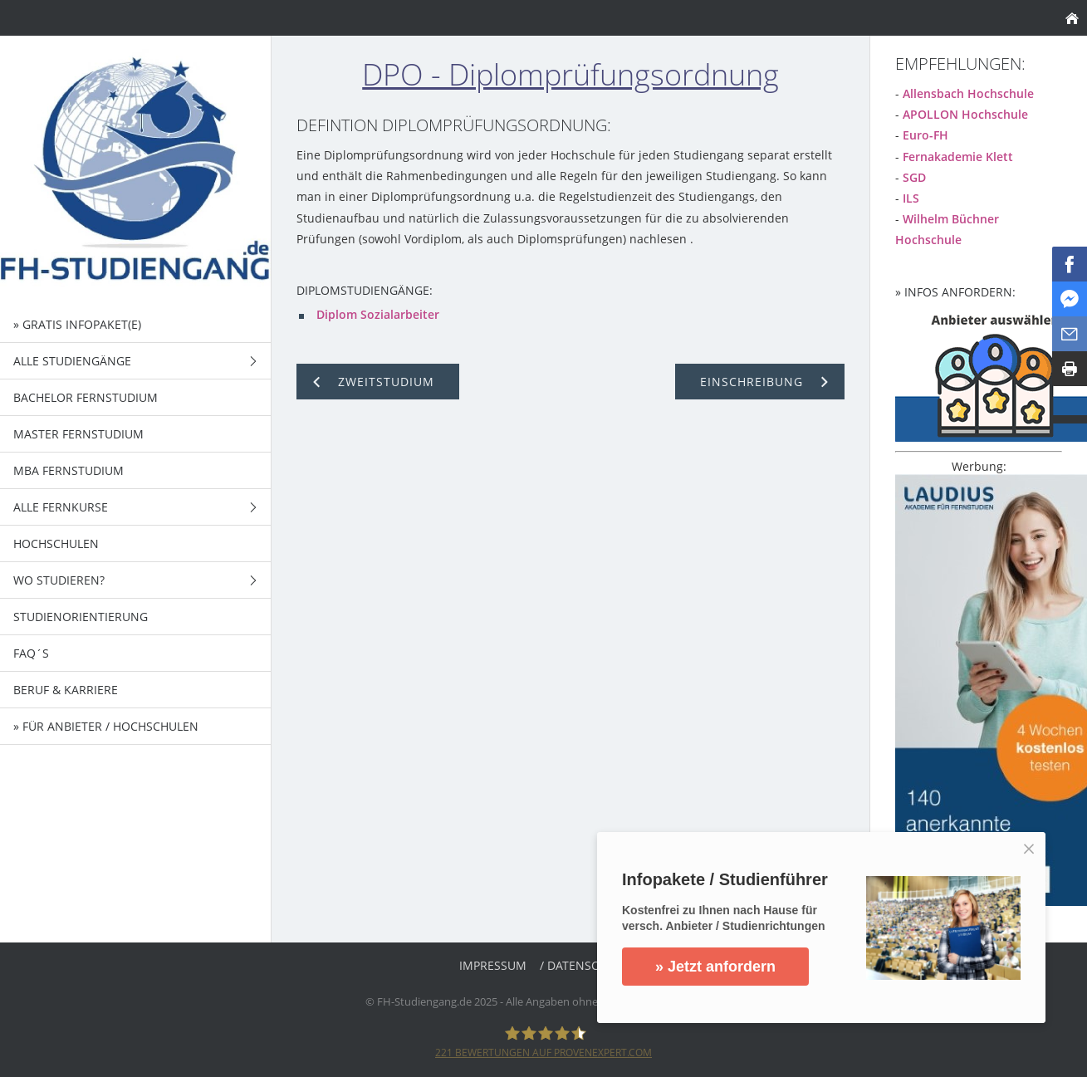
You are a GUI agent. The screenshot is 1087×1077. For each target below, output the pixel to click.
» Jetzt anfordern (715, 966)
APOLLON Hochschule (965, 114)
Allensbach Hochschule (968, 93)
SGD (914, 177)
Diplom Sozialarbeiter (377, 314)
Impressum (492, 965)
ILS (911, 198)
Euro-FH (925, 135)
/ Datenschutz (584, 965)
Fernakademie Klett (958, 156)
